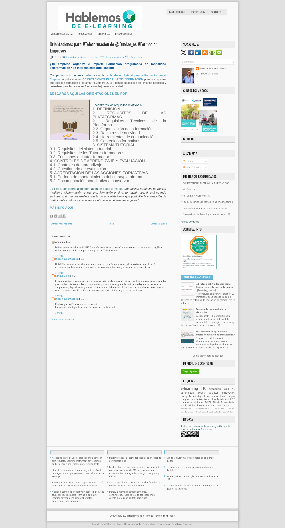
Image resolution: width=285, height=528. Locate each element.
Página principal (177, 12)
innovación (228, 392)
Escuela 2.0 (229, 405)
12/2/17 (59, 296)
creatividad (229, 402)
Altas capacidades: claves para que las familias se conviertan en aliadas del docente (134, 484)
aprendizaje (189, 392)
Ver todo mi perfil (207, 74)
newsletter (197, 399)
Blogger (219, 355)
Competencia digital (76, 57)
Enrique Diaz (62, 275)
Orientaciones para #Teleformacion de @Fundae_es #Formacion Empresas (104, 47)
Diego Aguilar (190, 371)
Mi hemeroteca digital (62, 33)
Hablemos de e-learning (141, 515)
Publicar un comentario (63, 319)
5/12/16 (59, 256)
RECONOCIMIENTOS (124, 33)
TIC (205, 388)
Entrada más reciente (61, 223)
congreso (186, 399)
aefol (220, 405)
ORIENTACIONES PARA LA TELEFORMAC (110, 79)
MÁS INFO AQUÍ (61, 207)
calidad (227, 399)
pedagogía (216, 389)
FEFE (102, 57)
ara (138, 75)
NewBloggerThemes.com (183, 524)
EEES (211, 411)
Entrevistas (104, 33)
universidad (213, 396)
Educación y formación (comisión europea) (205, 208)
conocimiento (205, 408)
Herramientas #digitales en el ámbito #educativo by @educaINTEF (215, 333)
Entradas (188, 161)
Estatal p (130, 75)
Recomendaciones (114, 57)
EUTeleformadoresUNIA (223, 411)
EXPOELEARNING (214, 402)
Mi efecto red (189, 189)
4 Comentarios (136, 57)
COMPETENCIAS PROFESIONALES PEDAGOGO (206, 183)
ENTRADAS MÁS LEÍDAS (197, 277)
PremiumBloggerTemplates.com (157, 524)
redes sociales (210, 392)
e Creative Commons (201, 429)
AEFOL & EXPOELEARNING (196, 195)
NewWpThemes (108, 524)
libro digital (217, 399)
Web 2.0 (229, 389)
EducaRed (222, 408)
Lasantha (137, 524)
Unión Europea (227, 396)
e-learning (93, 57)
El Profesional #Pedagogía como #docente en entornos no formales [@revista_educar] (214, 287)
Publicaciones (85, 33)
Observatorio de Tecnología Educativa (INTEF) (206, 214)
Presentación (198, 12)
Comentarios (191, 167)
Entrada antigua (159, 223)
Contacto (216, 12)
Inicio (111, 223)
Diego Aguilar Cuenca (66, 258)
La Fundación (115, 75)
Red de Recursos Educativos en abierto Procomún (208, 201)
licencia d (185, 429)
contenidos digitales (193, 402)
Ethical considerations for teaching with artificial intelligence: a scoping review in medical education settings (78, 473)
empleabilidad (189, 405)
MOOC (232, 408)
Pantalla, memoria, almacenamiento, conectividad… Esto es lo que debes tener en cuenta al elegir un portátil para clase (132, 494)
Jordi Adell (204, 411)
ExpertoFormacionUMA (190, 411)
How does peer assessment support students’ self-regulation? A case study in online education (77, 484)
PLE (233, 399)
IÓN (140, 79)
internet (206, 399)
